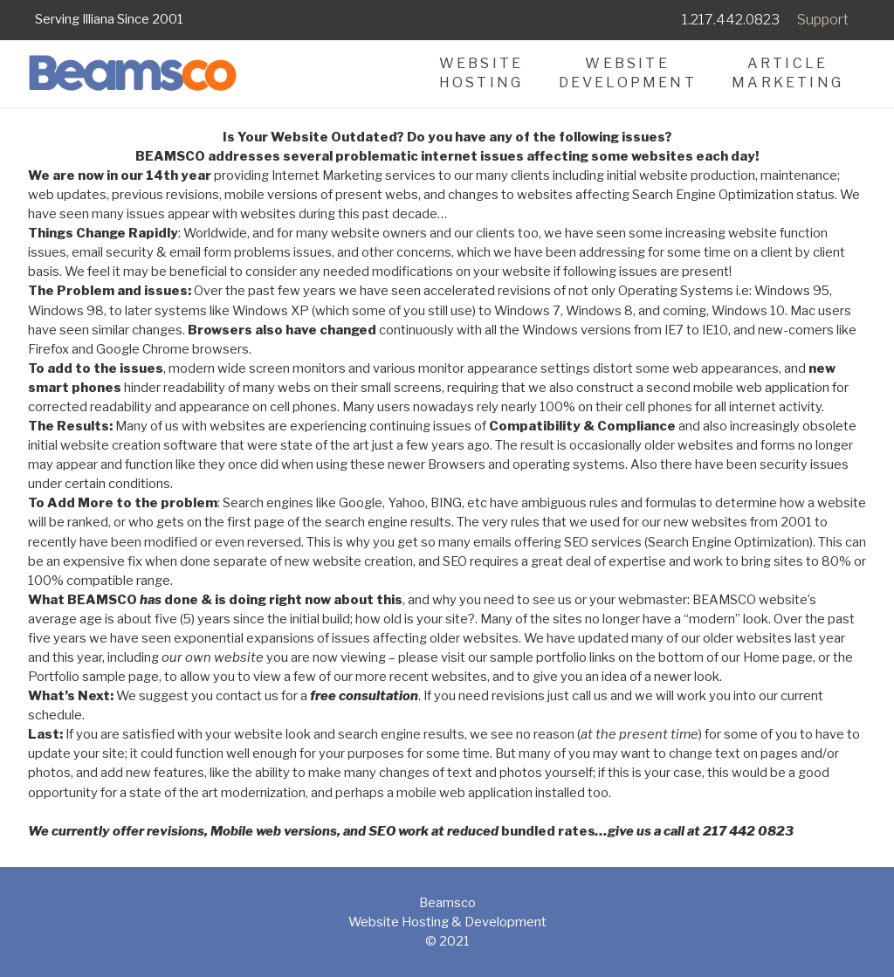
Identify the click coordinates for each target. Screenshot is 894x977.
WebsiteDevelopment (628, 73)
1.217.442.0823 (731, 19)
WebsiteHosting (481, 73)
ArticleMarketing (787, 73)
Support (823, 19)
